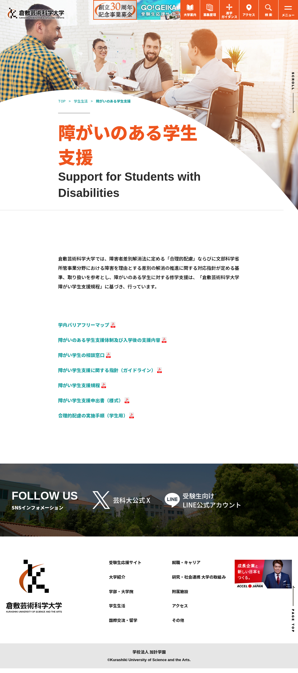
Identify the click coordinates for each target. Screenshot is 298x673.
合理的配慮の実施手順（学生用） (93, 415)
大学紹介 (117, 577)
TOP (62, 100)
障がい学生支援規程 (79, 385)
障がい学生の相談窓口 (81, 354)
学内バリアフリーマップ (83, 324)
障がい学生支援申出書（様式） (90, 400)
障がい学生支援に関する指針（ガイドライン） (107, 370)
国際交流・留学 (123, 620)
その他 (178, 620)
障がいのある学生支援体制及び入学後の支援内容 (109, 339)
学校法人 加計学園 (149, 651)
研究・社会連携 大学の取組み (199, 577)
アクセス (180, 606)
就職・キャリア (186, 562)
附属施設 (180, 591)
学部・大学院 (121, 591)
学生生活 (81, 100)
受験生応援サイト (125, 562)
